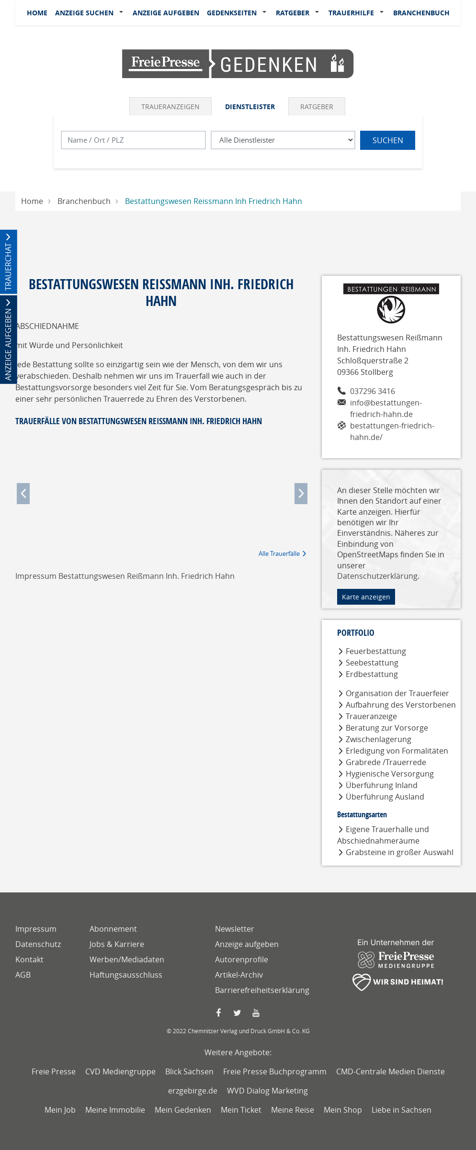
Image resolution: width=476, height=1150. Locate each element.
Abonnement (113, 929)
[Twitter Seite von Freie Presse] (237, 1013)
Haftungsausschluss (126, 975)
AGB (23, 975)
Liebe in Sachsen (401, 1110)
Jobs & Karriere (117, 944)
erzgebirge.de (192, 1090)
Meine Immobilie (115, 1110)
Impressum (36, 929)
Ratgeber (292, 12)
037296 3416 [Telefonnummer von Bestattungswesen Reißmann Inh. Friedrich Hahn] (372, 391)
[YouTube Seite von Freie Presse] (257, 1013)
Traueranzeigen (170, 106)
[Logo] (238, 63)
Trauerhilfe (351, 12)
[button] (123, 13)
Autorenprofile (241, 959)
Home (37, 12)
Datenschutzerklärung (377, 576)
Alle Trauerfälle (279, 553)
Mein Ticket (241, 1110)
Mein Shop (343, 1110)
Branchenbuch (421, 12)
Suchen (388, 140)
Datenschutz (38, 944)
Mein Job (60, 1110)
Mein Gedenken (183, 1110)
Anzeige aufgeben (166, 12)
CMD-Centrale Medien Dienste (390, 1071)
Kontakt (29, 959)
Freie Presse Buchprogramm (275, 1071)
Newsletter (234, 929)
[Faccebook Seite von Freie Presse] (219, 1013)
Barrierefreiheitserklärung (262, 990)
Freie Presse (54, 1071)
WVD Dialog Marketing (267, 1090)
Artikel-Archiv (239, 975)
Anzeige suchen (84, 12)
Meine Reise (292, 1110)
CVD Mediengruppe (120, 1071)
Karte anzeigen (366, 596)
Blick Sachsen (189, 1071)
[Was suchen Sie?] (283, 140)
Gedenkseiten (232, 12)
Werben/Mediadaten (127, 959)
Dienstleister (250, 106)
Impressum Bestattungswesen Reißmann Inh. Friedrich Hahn (125, 576)
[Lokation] (133, 140)
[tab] (171, 106)
